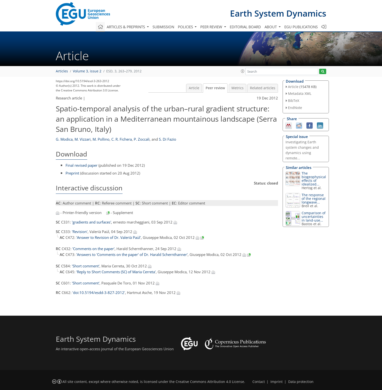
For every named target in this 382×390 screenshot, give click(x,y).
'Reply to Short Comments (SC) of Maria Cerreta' (116, 271)
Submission (163, 26)
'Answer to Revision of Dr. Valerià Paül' (108, 237)
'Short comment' (85, 265)
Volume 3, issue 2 (87, 71)
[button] (242, 71)
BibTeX (293, 100)
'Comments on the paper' (93, 248)
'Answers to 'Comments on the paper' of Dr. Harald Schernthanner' (132, 254)
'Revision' (79, 231)
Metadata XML (299, 93)
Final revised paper (81, 165)
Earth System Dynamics (278, 13)
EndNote (295, 107)
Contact (258, 382)
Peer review (215, 88)
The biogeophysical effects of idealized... (314, 178)
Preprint (72, 173)
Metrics (237, 88)
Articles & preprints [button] (126, 26)
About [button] (271, 26)
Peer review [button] (211, 26)
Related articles (262, 88)
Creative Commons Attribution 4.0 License (210, 382)
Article (194, 88)
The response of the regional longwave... (313, 199)
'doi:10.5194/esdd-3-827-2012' (98, 292)
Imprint (276, 382)
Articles (62, 71)
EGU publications (301, 26)
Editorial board (245, 26)
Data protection (301, 382)
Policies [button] (186, 26)
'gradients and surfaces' (91, 222)
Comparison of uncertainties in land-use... (313, 217)
